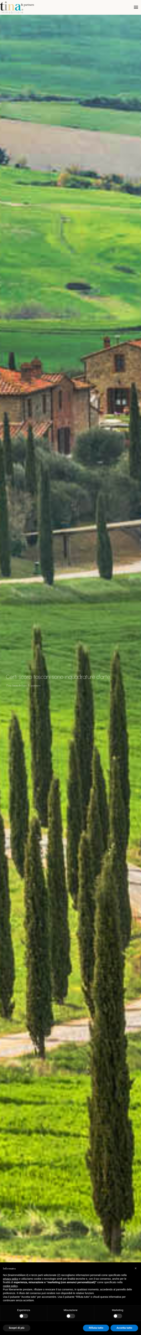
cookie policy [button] (10, 1285)
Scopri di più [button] (16, 1327)
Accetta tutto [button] (124, 1327)
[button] (136, 1268)
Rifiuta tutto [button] (96, 1327)
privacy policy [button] (10, 1278)
